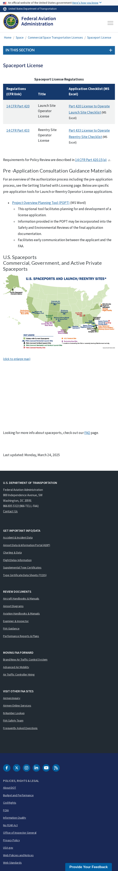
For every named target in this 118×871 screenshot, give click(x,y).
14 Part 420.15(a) (92, 160)
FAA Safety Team (13, 720)
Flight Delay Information (17, 560)
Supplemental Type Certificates (22, 567)
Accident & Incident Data (18, 537)
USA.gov (8, 847)
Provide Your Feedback (88, 867)
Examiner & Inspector (16, 621)
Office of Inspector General (19, 832)
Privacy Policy (11, 840)
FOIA (6, 810)
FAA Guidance (11, 628)
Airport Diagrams (13, 606)
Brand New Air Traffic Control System (25, 659)
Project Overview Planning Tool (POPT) (41, 202)
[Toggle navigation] (111, 23)
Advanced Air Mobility (16, 667)
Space (20, 37)
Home (7, 37)
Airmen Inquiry (11, 698)
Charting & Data (12, 552)
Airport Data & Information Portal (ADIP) (26, 545)
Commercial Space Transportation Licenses (55, 37)
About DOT (9, 787)
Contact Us (10, 511)
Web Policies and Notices (18, 855)
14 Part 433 (18, 130)
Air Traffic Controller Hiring (19, 674)
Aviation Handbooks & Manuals (21, 613)
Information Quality (14, 817)
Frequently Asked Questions (20, 728)
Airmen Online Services (17, 705)
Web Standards (12, 862)
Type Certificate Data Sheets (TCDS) (25, 575)
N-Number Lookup (14, 713)
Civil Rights (9, 802)
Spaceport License (99, 37)
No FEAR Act (10, 825)
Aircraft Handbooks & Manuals (21, 598)
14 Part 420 (18, 106)
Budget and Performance (18, 795)
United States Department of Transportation (32, 8)
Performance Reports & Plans (21, 636)
